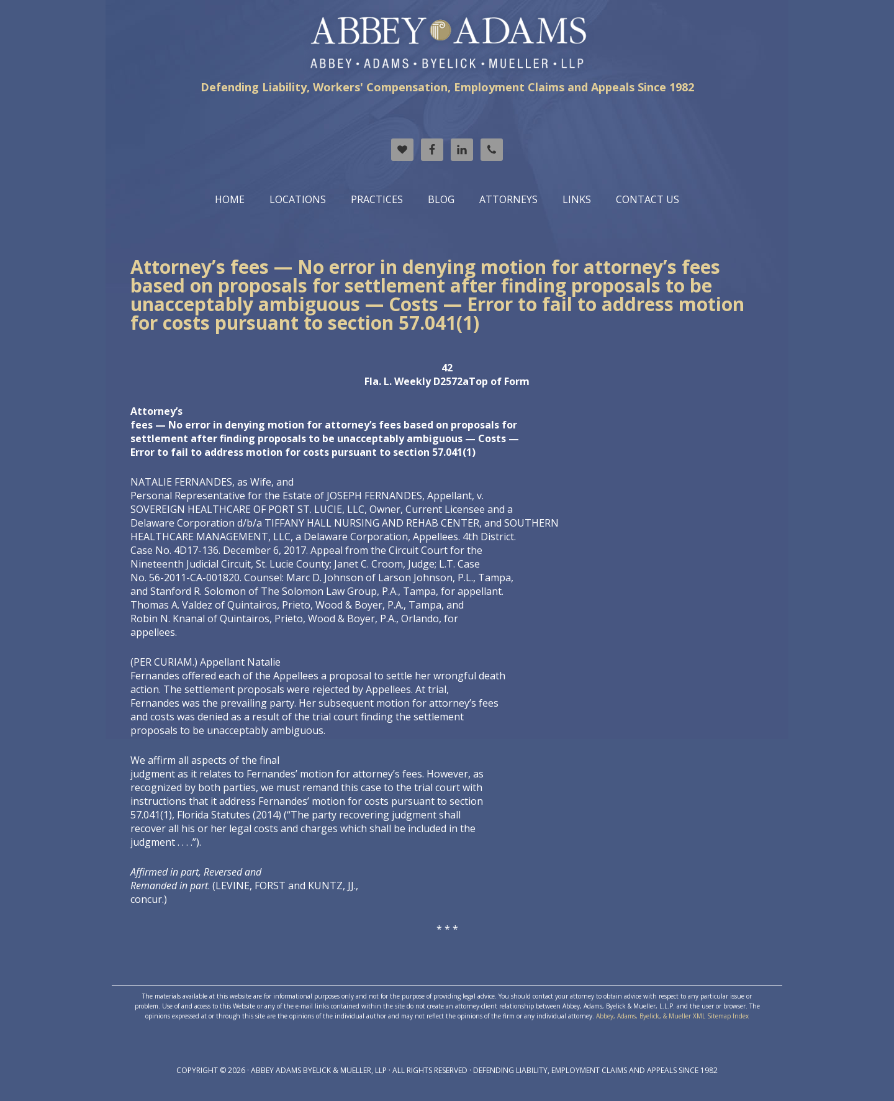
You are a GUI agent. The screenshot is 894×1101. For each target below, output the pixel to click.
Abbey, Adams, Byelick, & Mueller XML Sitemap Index (672, 1016)
